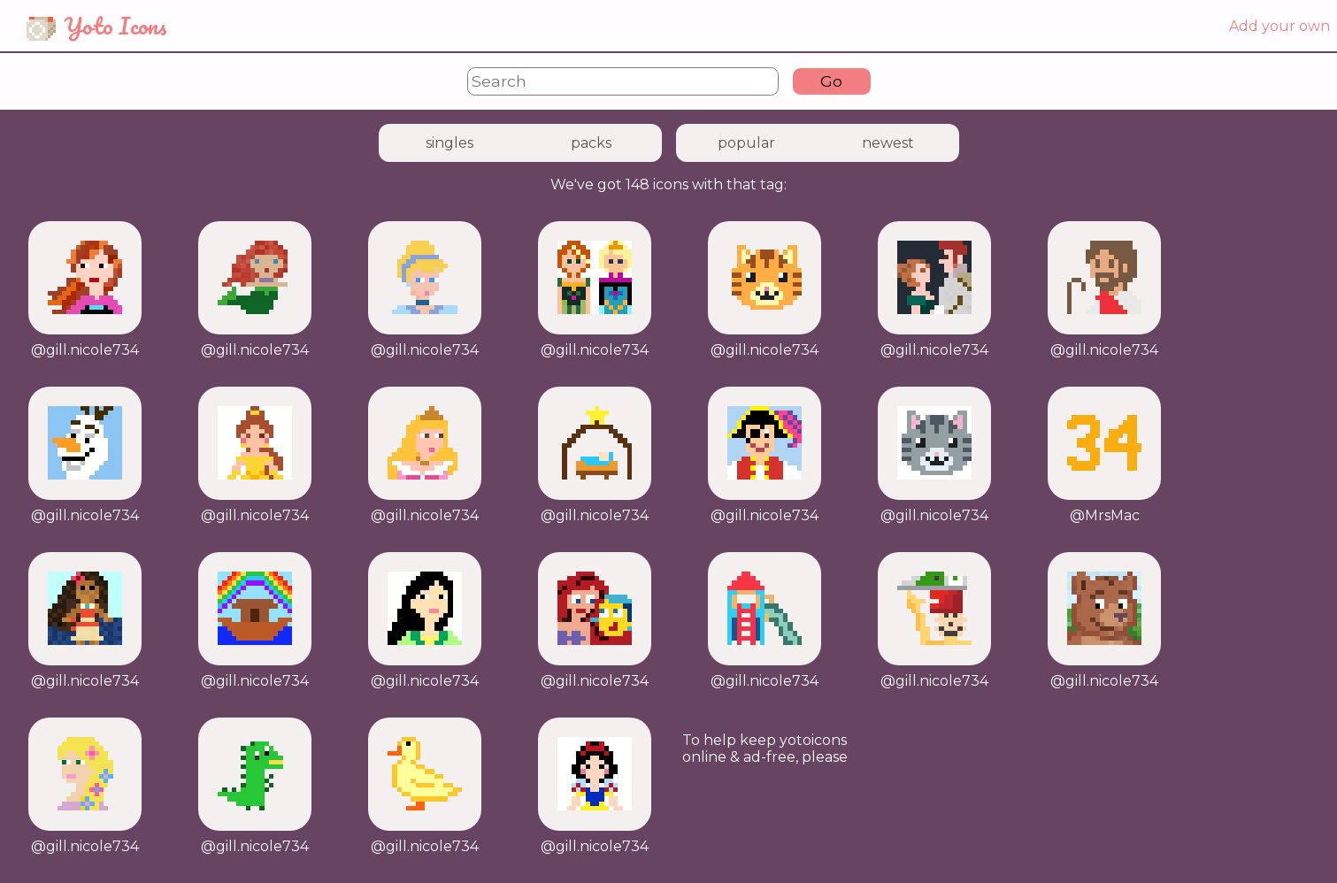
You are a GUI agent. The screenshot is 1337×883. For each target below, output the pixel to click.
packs (591, 142)
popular (746, 142)
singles (449, 142)
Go (831, 81)
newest (888, 142)
